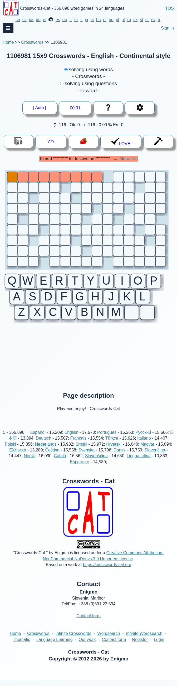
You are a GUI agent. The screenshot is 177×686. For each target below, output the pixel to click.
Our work (87, 645)
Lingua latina (139, 462)
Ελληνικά (17, 456)
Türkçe (111, 444)
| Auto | (41, 107)
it (81, 19)
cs (24, 19)
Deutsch (43, 444)
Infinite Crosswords (73, 639)
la (92, 19)
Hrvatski (113, 450)
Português (106, 438)
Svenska (86, 456)
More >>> (129, 158)
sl (141, 19)
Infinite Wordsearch (144, 639)
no (111, 19)
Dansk (119, 456)
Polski (10, 450)
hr (76, 19)
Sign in (167, 28)
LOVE (120, 141)
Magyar (147, 450)
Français (78, 444)
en (50, 19)
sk (135, 19)
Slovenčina (155, 456)
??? (51, 141)
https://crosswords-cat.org (107, 570)
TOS (169, 8)
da (31, 19)
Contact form (88, 622)
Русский (143, 438)
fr (71, 19)
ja (86, 19)
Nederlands (46, 450)
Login (159, 645)
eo (64, 19)
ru (129, 19)
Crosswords (32, 42)
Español (38, 438)
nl (104, 19)
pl (117, 19)
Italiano (144, 444)
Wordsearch (108, 639)
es (58, 19)
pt (123, 19)
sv (153, 19)
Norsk (29, 462)
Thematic (21, 645)
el (44, 19)
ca (18, 19)
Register (140, 645)
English (71, 438)
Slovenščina (96, 462)
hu (98, 19)
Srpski (81, 450)
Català (60, 462)
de (38, 19)
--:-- (75, 108)
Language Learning (54, 645)
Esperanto (79, 467)
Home (9, 42)
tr (159, 19)
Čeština (52, 456)
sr (147, 19)
